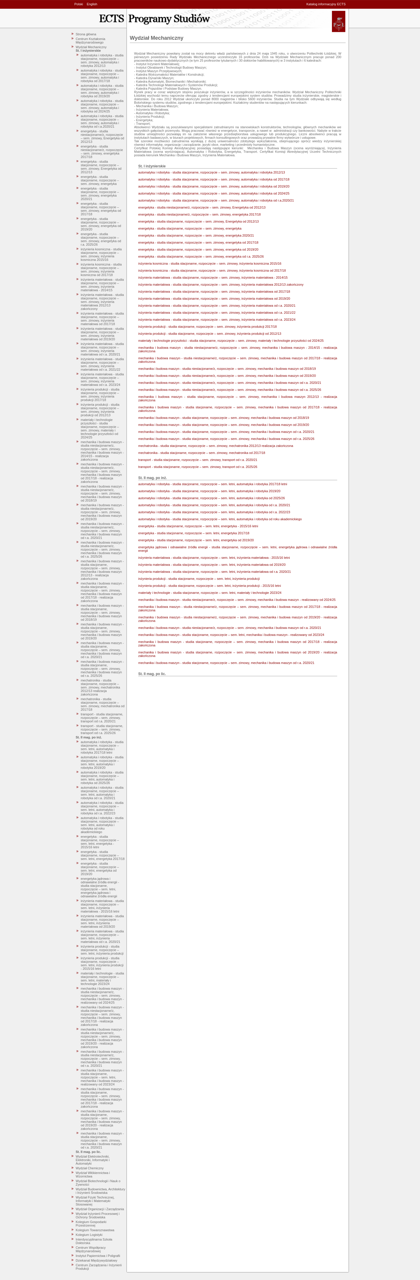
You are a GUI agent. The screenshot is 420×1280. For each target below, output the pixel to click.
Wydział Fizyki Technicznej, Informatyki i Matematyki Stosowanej (95, 1201)
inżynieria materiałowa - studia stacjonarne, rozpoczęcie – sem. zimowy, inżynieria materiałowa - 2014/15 (102, 285)
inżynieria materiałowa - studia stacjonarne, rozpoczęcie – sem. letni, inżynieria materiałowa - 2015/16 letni (102, 906)
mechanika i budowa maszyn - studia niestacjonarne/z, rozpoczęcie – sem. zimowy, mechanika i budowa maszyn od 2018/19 (102, 493)
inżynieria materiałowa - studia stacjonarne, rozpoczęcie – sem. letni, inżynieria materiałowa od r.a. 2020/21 (102, 936)
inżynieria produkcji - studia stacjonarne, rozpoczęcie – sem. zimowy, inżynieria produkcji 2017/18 (100, 395)
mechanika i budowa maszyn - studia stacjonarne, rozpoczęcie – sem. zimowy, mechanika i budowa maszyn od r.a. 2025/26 (102, 668)
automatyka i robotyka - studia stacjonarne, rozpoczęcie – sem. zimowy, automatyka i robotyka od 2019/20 (102, 91)
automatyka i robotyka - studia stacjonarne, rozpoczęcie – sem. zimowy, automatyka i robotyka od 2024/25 (102, 106)
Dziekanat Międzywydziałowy (96, 1260)
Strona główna (86, 34)
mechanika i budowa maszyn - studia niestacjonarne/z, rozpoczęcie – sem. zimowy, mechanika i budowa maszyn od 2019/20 (102, 512)
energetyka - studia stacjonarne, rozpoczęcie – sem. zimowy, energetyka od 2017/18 (101, 209)
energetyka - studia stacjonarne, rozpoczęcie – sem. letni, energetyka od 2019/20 (100, 869)
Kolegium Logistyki (89, 1234)
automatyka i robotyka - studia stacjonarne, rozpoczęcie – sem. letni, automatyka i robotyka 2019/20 (102, 762)
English (92, 4)
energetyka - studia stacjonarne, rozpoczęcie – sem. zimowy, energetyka (100, 180)
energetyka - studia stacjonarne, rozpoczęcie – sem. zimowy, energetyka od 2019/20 (101, 224)
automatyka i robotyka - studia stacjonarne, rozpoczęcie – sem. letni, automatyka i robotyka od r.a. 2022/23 (102, 808)
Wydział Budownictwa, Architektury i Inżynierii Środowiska (100, 1190)
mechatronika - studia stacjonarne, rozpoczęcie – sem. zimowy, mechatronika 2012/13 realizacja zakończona (100, 687)
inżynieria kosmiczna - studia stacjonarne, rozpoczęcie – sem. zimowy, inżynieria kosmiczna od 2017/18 (101, 270)
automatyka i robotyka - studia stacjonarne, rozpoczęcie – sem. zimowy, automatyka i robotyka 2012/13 (102, 60)
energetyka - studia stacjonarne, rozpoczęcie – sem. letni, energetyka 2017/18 (103, 855)
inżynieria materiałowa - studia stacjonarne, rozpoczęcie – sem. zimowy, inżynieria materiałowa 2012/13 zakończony (102, 302)
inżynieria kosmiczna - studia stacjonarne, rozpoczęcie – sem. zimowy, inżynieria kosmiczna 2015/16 (101, 254)
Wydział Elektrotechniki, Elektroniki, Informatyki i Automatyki (93, 1160)
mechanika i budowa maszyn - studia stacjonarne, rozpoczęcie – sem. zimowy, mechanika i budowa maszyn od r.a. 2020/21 (102, 650)
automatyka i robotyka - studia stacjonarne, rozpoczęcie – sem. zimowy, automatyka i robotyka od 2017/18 (102, 76)
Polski (78, 4)
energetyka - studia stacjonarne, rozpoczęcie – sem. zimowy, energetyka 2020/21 (100, 194)
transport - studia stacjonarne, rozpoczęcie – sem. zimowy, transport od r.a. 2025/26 (102, 729)
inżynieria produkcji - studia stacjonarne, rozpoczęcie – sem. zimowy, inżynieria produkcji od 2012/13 (100, 410)
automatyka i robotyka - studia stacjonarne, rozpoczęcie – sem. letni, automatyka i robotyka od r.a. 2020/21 (102, 793)
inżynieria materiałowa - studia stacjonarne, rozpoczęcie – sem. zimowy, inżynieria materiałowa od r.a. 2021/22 (102, 364)
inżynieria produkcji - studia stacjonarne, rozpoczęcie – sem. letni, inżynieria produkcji (102, 950)
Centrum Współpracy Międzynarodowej (91, 1249)
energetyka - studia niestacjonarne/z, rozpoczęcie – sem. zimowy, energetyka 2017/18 (102, 152)
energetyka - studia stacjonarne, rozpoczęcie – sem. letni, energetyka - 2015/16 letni (100, 842)
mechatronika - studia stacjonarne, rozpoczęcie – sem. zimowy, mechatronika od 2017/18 (103, 704)
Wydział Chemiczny (90, 1168)
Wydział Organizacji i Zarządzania (100, 1209)
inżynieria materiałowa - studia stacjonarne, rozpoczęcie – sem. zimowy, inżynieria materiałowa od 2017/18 (102, 319)
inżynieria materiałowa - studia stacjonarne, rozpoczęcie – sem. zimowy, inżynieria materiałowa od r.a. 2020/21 (102, 349)
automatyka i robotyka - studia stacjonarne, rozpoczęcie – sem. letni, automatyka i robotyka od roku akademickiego (102, 825)
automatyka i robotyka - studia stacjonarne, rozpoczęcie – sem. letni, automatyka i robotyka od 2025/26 (102, 778)
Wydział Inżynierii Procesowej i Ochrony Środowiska (98, 1215)
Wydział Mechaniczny (91, 47)
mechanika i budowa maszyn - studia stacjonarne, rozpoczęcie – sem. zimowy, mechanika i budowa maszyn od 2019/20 (102, 631)
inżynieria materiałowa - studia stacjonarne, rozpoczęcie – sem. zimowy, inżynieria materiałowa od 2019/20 (102, 334)
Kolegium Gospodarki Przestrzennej (91, 1223)
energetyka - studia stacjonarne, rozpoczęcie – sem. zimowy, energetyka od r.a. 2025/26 (101, 239)
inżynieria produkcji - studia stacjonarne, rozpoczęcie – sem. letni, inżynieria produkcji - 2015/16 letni (102, 963)
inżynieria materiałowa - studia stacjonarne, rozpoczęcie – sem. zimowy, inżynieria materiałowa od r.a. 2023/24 (102, 379)
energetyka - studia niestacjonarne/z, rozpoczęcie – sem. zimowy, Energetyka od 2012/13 (102, 136)
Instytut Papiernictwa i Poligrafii (98, 1256)
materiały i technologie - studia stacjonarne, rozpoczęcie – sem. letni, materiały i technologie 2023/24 (102, 979)
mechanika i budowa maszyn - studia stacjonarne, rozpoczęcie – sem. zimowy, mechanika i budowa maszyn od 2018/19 (102, 612)
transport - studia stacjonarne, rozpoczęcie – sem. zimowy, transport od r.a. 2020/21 (102, 717)
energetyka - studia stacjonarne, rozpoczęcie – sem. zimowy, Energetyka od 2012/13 (101, 167)
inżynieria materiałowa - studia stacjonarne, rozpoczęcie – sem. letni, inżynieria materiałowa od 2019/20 (102, 921)
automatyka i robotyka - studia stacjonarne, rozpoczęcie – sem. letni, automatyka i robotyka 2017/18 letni (102, 747)
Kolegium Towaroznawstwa (95, 1230)
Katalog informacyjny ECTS (326, 4)
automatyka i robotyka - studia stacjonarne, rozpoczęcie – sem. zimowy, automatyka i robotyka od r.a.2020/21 (102, 121)
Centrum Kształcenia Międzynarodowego (91, 40)
